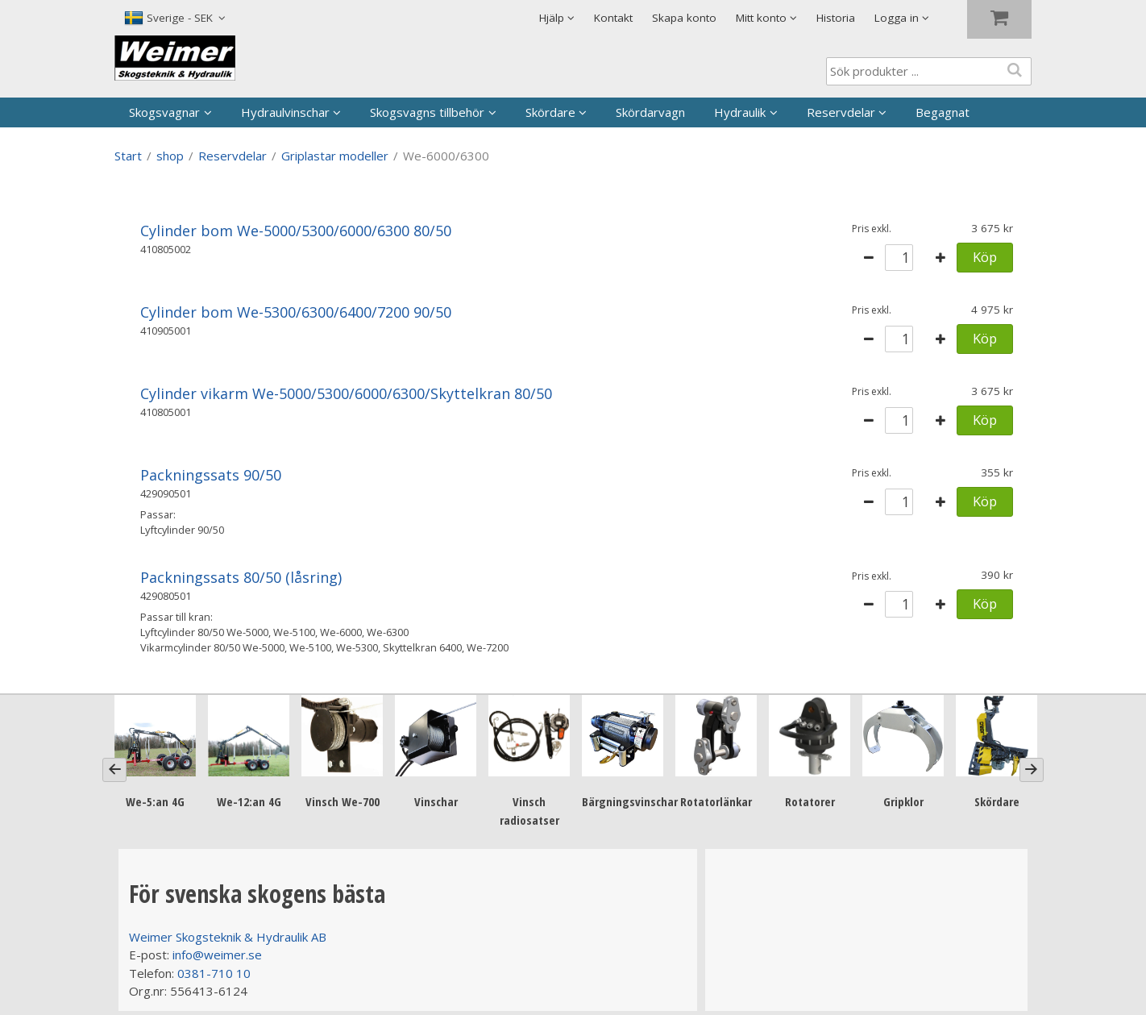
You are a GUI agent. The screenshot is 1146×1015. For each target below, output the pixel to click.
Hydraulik (740, 112)
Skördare (550, 112)
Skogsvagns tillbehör (427, 112)
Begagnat (943, 112)
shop (170, 156)
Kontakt (613, 17)
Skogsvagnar (164, 112)
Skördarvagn (650, 112)
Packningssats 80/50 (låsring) (241, 577)
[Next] (1031, 770)
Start (128, 156)
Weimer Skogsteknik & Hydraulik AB (227, 937)
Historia (835, 17)
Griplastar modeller (334, 156)
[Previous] (114, 770)
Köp (985, 257)
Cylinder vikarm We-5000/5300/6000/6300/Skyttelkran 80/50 (346, 393)
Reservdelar (841, 112)
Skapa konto (684, 17)
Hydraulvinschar (285, 112)
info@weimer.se (217, 954)
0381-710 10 (214, 973)
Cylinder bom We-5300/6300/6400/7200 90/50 (295, 312)
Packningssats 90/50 (210, 475)
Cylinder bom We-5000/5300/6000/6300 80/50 (295, 230)
